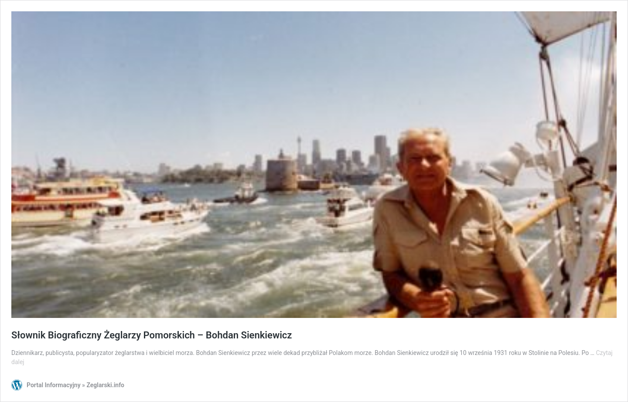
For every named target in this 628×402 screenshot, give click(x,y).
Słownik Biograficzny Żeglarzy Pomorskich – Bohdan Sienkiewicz (151, 335)
